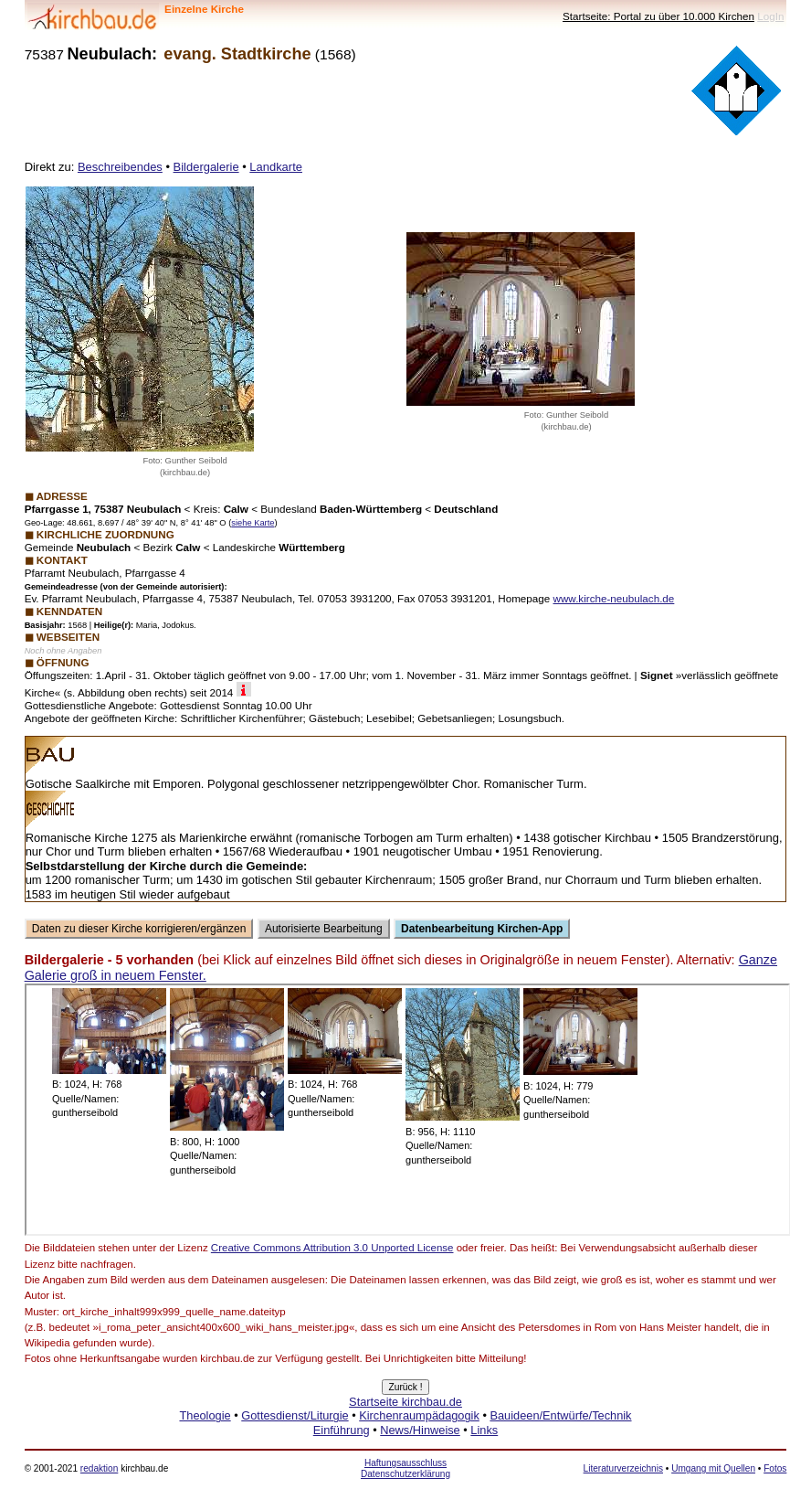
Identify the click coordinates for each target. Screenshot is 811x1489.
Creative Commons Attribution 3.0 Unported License (332, 1247)
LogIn (770, 16)
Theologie (204, 1415)
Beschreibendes (120, 167)
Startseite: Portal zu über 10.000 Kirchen (658, 16)
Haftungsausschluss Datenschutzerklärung (405, 1468)
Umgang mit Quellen (713, 1468)
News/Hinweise (419, 1430)
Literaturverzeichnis (623, 1468)
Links (484, 1430)
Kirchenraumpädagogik (419, 1415)
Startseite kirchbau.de (405, 1402)
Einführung (341, 1430)
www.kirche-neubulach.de (614, 598)
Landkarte (275, 167)
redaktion (99, 1468)
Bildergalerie (206, 167)
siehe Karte (252, 522)
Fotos (775, 1468)
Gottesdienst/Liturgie (294, 1415)
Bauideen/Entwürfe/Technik (560, 1415)
